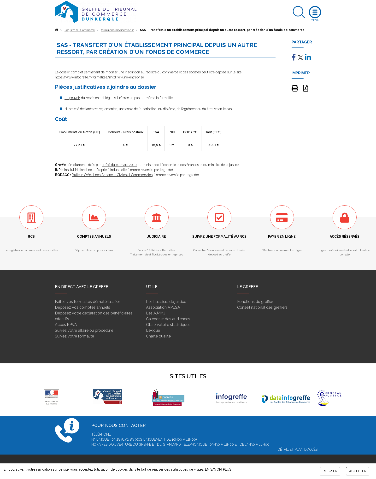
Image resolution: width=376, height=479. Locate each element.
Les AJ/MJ (155, 313)
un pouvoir (72, 98)
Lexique (153, 330)
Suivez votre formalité (74, 336)
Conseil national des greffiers (262, 307)
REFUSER (330, 471)
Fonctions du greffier (255, 301)
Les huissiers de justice (166, 301)
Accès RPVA (66, 324)
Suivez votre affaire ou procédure (84, 330)
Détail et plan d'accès (297, 449)
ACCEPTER (357, 471)
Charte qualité (158, 336)
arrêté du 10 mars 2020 (119, 165)
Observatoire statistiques (168, 324)
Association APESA (163, 307)
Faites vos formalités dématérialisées (88, 301)
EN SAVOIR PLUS (218, 469)
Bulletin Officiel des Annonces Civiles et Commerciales (112, 175)
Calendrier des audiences (168, 319)
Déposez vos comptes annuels (82, 307)
